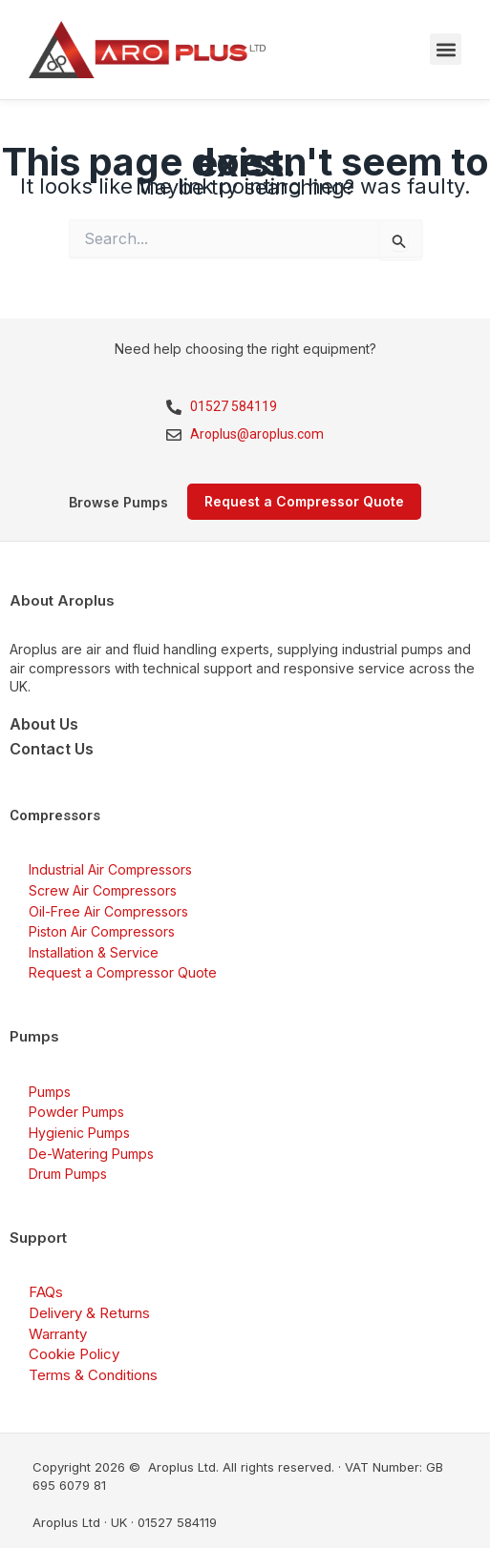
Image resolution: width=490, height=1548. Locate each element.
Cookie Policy (74, 1354)
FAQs (46, 1292)
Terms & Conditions (93, 1375)
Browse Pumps (118, 502)
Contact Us (52, 748)
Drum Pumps (68, 1174)
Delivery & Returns (89, 1313)
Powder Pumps (76, 1112)
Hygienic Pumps (79, 1133)
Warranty (58, 1334)
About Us (44, 723)
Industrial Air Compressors (110, 869)
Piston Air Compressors (102, 931)
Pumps (50, 1092)
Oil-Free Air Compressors (108, 911)
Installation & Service (94, 952)
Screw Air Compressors (103, 890)
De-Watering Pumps (91, 1154)
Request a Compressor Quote (123, 972)
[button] (445, 49)
